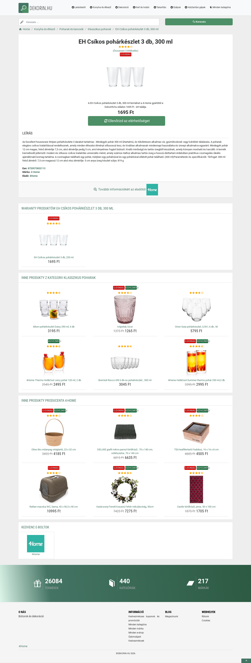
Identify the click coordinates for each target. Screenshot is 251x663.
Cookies (206, 620)
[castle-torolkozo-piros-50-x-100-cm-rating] (196, 473)
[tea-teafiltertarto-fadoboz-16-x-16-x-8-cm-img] (196, 432)
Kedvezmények (136, 640)
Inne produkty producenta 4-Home (48, 400)
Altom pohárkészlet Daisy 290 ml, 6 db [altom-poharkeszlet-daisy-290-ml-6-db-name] (53, 326)
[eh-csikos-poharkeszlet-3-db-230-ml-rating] (54, 224)
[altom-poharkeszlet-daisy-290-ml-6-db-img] (54, 309)
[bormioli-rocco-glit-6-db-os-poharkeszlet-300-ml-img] (125, 362)
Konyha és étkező (100, 7)
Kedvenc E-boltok (35, 527)
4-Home (35, 172)
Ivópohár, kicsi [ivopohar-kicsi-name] (125, 326)
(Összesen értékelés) (125, 50)
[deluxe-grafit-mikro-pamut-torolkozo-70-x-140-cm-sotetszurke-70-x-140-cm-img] (125, 432)
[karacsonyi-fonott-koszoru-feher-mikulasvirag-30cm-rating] (125, 473)
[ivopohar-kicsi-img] (125, 309)
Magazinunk (171, 616)
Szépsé (175, 7)
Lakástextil (78, 7)
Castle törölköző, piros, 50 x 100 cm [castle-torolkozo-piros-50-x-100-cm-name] (196, 506)
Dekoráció (122, 7)
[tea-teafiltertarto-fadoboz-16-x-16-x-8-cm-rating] (196, 416)
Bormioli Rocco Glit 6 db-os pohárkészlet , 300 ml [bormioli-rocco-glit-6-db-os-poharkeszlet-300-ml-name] (124, 380)
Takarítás (159, 7)
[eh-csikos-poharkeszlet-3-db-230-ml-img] (54, 240)
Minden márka (136, 628)
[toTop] (246, 661)
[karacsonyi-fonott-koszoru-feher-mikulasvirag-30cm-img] (125, 489)
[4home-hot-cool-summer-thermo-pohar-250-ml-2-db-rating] (196, 346)
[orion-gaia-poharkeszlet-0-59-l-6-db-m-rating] (196, 293)
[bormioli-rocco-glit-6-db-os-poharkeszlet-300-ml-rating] (125, 346)
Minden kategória (220, 7)
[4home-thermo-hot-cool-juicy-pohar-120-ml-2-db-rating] (54, 346)
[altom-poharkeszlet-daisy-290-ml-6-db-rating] (54, 293)
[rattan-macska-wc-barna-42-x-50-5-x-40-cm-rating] (54, 473)
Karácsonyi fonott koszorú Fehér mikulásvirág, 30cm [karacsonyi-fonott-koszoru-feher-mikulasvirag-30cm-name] (125, 506)
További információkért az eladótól (125, 189)
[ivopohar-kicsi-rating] (125, 293)
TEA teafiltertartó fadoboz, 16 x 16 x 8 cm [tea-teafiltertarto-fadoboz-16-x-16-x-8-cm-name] (196, 449)
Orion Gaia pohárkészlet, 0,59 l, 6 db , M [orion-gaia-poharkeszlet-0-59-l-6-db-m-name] (196, 326)
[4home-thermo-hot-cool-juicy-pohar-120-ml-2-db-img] (54, 362)
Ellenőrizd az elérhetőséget (126, 120)
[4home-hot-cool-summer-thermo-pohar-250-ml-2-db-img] (196, 362)
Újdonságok (134, 636)
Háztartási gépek (194, 7)
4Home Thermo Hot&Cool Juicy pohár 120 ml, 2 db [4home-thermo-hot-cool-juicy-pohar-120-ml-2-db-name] (53, 380)
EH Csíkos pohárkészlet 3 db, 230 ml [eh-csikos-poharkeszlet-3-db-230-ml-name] (54, 257)
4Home (34, 175)
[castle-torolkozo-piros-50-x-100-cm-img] (196, 489)
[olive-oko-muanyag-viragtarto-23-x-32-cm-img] (54, 432)
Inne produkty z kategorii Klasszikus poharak (58, 278)
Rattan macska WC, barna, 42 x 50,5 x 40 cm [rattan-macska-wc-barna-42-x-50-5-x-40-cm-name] (54, 506)
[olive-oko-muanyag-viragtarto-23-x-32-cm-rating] (54, 416)
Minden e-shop (136, 632)
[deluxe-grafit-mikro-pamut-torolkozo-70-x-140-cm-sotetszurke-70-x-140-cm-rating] (125, 416)
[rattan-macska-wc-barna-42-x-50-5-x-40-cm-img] (54, 489)
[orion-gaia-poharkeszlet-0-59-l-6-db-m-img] (196, 309)
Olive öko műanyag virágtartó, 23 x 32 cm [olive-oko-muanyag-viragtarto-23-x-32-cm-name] (53, 449)
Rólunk (205, 616)
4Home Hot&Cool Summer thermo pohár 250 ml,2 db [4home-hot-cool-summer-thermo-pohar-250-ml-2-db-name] (196, 380)
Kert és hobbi (141, 7)
